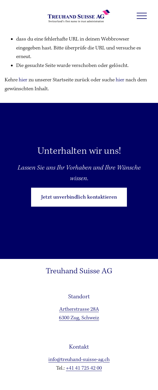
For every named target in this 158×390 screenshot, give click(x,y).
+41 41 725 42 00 (84, 368)
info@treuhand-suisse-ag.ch (79, 359)
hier (23, 80)
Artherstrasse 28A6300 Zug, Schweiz (79, 314)
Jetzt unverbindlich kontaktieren (79, 197)
